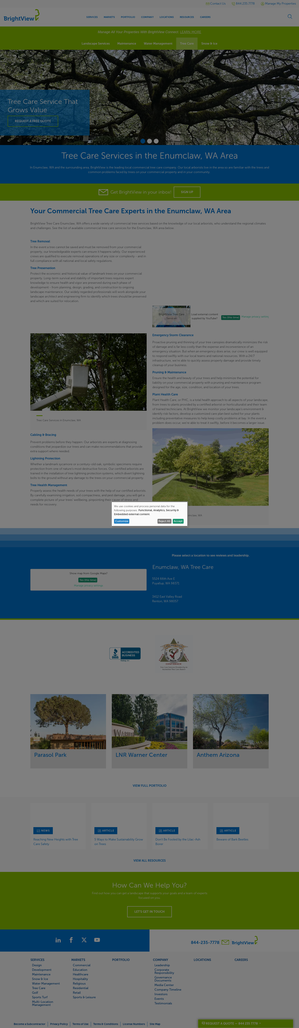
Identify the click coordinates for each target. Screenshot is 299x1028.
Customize (121, 521)
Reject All (164, 521)
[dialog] (149, 514)
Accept (178, 521)
